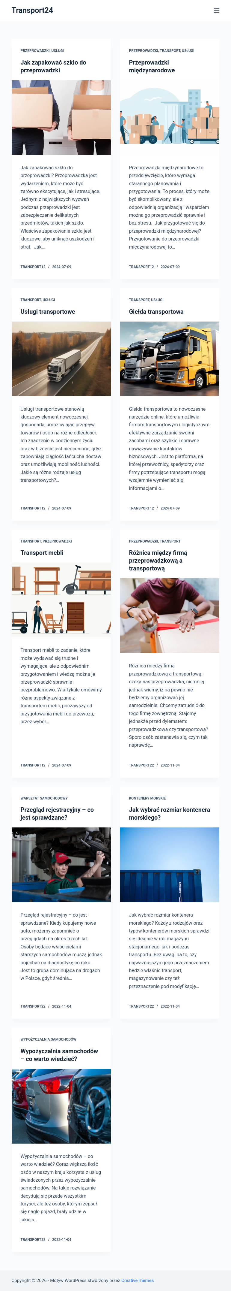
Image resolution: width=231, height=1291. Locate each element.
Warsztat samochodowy (44, 798)
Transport (170, 51)
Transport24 (32, 10)
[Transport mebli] (61, 600)
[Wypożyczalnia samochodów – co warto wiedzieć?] (61, 1106)
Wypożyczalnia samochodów (48, 1039)
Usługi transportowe (48, 311)
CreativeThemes (137, 1280)
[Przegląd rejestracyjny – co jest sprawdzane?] (61, 864)
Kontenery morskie (147, 798)
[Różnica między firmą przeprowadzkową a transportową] (169, 615)
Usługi (58, 51)
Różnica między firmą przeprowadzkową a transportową (158, 560)
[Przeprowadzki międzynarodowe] (169, 117)
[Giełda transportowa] (169, 359)
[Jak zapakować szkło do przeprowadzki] (61, 117)
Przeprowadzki (35, 51)
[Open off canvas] (216, 10)
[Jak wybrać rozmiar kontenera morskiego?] (169, 864)
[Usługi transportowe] (61, 359)
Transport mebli (42, 552)
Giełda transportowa (156, 311)
